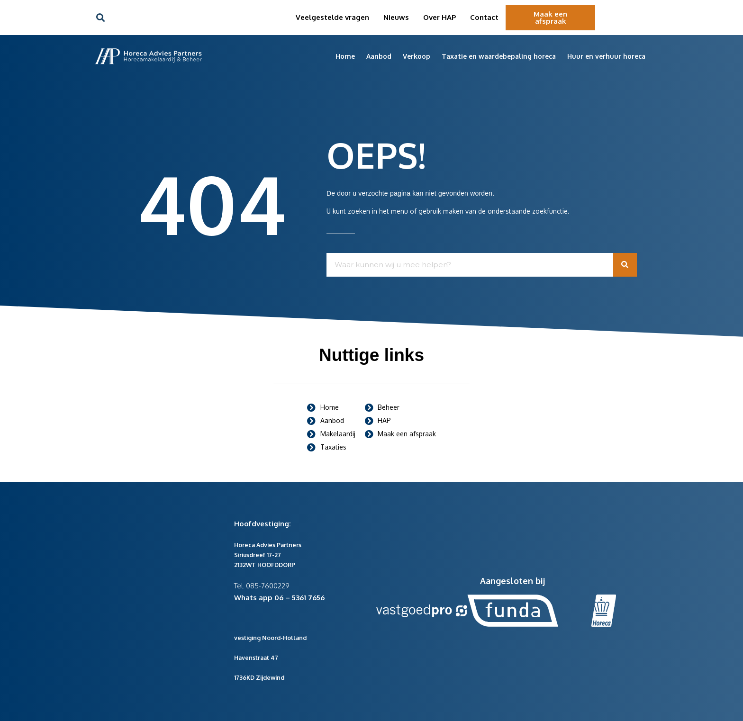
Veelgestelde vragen (332, 17)
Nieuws (396, 17)
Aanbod (378, 56)
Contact (484, 17)
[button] (100, 18)
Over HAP (439, 17)
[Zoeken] (625, 265)
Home (345, 56)
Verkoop (416, 56)
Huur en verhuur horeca (606, 56)
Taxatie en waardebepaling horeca (499, 56)
